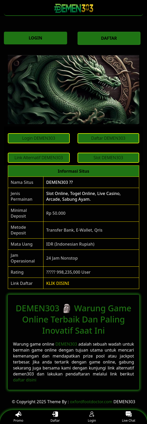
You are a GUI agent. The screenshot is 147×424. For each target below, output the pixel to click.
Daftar (55, 417)
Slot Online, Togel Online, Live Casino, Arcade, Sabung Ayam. (83, 196)
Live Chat (128, 417)
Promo (18, 417)
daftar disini (24, 380)
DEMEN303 (66, 344)
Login (92, 417)
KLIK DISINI (57, 283)
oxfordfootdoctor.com (91, 402)
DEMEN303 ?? (59, 182)
